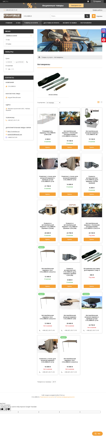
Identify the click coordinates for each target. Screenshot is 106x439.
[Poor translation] (7, 409)
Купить (47, 147)
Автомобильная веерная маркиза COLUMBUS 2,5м (69, 317)
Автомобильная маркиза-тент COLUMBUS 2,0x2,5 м (70, 360)
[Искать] (87, 16)
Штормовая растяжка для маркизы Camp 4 (92, 269)
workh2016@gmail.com (15, 134)
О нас (18, 23)
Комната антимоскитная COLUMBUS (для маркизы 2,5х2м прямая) (91, 180)
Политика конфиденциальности (65, 397)
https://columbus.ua (13, 131)
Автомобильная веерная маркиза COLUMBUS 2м (91, 132)
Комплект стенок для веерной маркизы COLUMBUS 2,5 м (47, 360)
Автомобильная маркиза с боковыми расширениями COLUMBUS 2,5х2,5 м (92, 225)
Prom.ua (62, 395)
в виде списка (101, 102)
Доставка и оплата (51, 23)
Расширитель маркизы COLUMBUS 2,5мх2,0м (47, 132)
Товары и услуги (31, 23)
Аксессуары (53, 94)
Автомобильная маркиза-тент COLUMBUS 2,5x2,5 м (47, 270)
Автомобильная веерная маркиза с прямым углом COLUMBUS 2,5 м (92, 318)
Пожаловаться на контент (47, 397)
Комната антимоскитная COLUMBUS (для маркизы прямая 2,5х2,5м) (69, 272)
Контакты (10, 28)
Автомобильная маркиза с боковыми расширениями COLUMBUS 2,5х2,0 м (70, 133)
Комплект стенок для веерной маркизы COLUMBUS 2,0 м (70, 178)
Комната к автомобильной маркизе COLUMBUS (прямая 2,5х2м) (47, 225)
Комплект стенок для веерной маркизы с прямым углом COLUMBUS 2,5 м (47, 179)
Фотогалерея (85, 23)
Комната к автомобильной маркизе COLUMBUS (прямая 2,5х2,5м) (69, 225)
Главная (9, 23)
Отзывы (8, 44)
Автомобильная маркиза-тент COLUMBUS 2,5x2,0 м (47, 317)
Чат (97, 434)
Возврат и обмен (70, 23)
